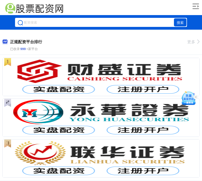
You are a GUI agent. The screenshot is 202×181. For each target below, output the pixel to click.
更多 (193, 42)
